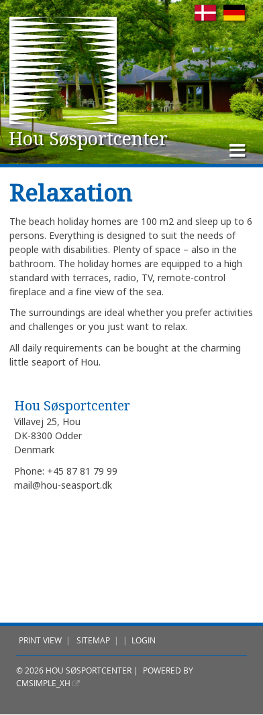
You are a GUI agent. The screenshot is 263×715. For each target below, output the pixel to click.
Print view (40, 640)
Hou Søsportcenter (86, 139)
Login (144, 640)
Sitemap (93, 640)
